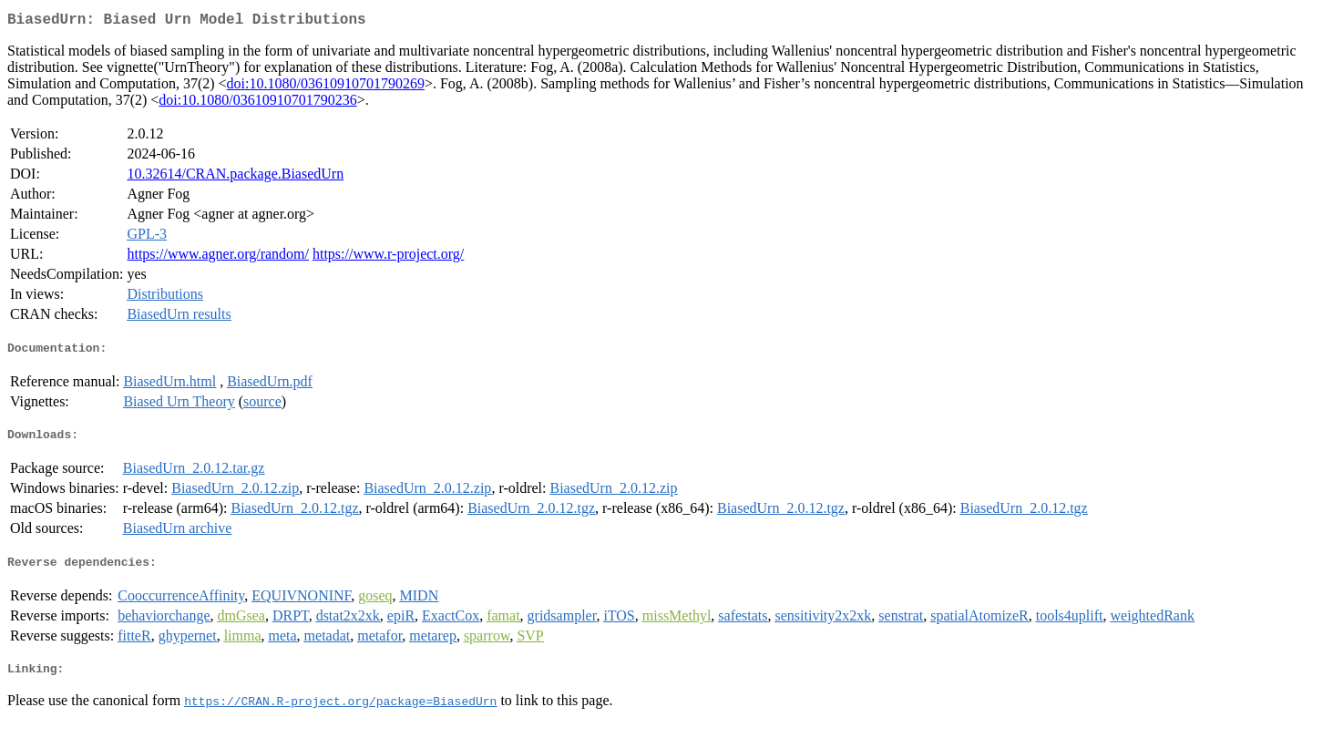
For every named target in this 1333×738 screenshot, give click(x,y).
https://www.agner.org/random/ (218, 257)
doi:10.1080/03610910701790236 (257, 103)
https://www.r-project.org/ (388, 257)
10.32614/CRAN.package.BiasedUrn (235, 177)
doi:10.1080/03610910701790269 (326, 87)
